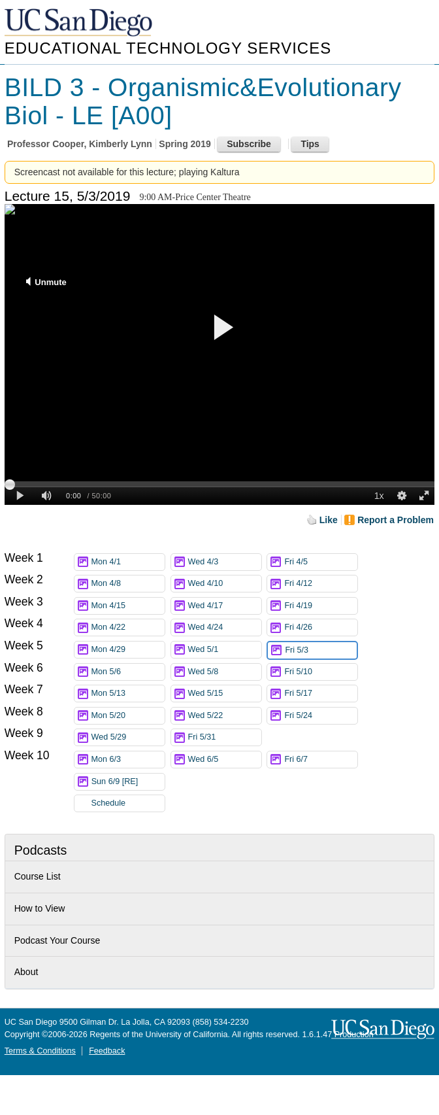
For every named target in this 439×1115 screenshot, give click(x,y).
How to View (39, 908)
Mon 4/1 (128, 562)
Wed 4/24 (224, 627)
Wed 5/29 (128, 737)
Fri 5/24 (320, 716)
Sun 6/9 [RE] (128, 782)
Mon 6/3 (128, 759)
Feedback (107, 1050)
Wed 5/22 (224, 716)
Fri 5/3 (321, 650)
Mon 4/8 (128, 583)
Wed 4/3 (224, 562)
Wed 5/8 (224, 672)
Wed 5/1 (224, 650)
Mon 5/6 (128, 672)
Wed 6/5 (224, 759)
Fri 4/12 (320, 583)
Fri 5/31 (224, 737)
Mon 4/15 (128, 606)
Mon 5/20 (128, 716)
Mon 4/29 (128, 650)
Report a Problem (395, 520)
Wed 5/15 (224, 693)
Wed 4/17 (224, 606)
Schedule (108, 803)
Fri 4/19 (320, 606)
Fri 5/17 (320, 693)
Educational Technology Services (168, 48)
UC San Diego (80, 23)
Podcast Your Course (57, 940)
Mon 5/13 (128, 693)
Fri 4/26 (320, 627)
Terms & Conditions (40, 1050)
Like (328, 520)
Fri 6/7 (320, 759)
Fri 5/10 (320, 672)
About (26, 972)
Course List (37, 876)
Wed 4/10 (224, 583)
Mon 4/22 (128, 627)
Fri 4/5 (320, 562)
